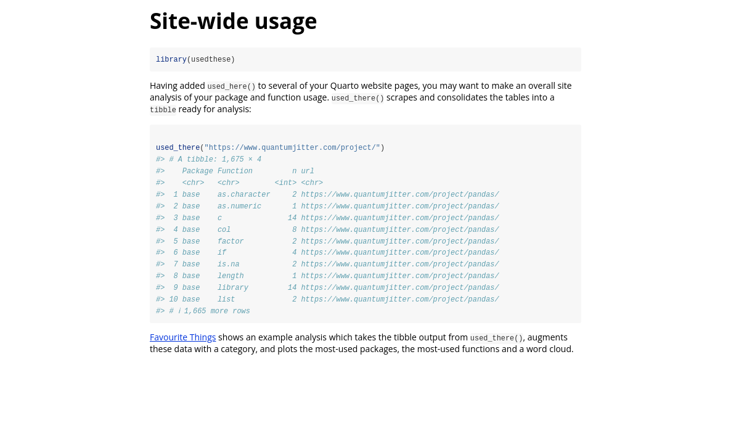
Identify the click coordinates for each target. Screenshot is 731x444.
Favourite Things (183, 339)
